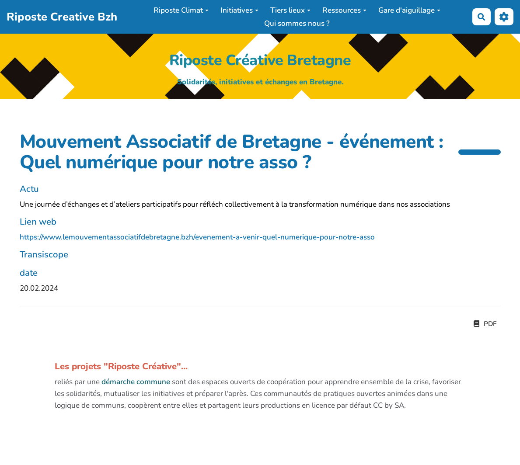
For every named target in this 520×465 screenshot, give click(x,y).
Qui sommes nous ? (297, 23)
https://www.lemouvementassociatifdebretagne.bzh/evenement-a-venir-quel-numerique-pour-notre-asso (197, 237)
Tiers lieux (290, 10)
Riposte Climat (181, 10)
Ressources (344, 10)
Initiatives (239, 10)
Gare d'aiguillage (409, 10)
